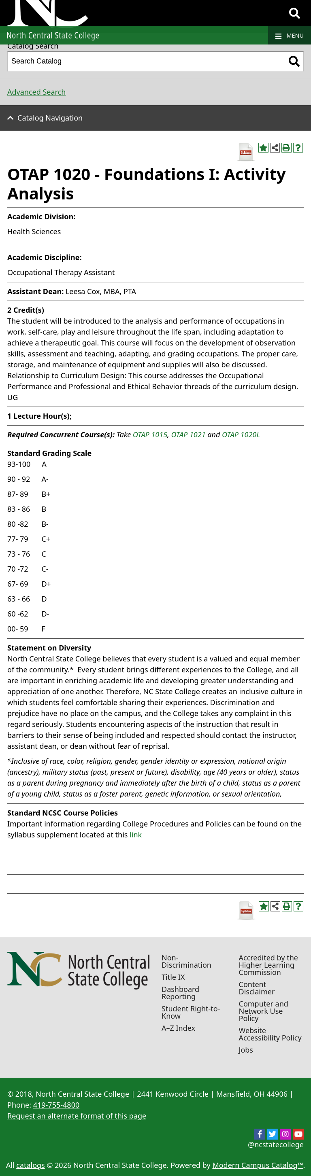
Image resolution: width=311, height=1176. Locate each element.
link (136, 834)
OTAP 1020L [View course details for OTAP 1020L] (241, 434)
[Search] (294, 13)
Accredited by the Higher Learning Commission (268, 965)
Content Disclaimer (257, 987)
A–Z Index (178, 1028)
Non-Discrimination (186, 961)
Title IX (173, 977)
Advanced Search (36, 92)
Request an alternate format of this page (76, 1116)
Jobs (246, 1050)
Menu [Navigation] (289, 36)
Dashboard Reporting (180, 992)
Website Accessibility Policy (270, 1034)
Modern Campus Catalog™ (257, 1165)
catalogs (30, 1165)
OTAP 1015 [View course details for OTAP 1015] (150, 434)
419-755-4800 (56, 1105)
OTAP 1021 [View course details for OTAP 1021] (188, 434)
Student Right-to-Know (191, 1012)
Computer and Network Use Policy (263, 1011)
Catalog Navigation (50, 118)
